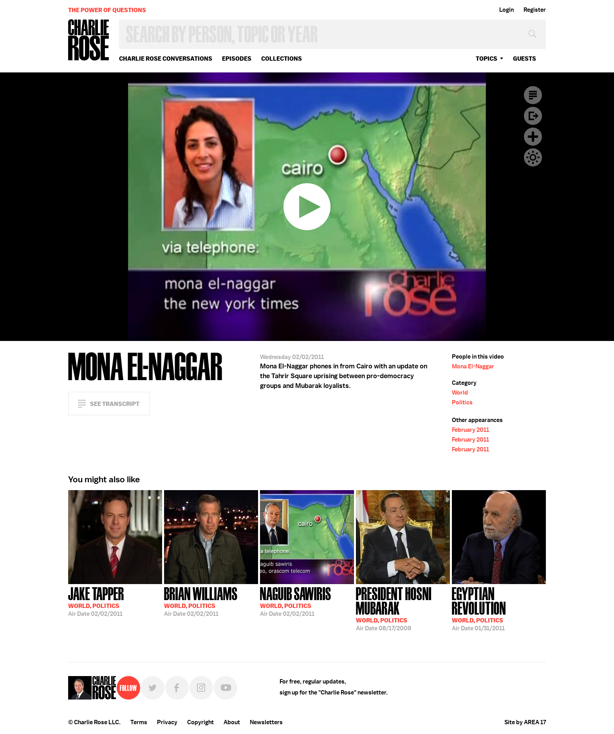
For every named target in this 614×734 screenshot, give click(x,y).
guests (524, 58)
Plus (533, 137)
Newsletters (266, 722)
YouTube (225, 688)
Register (535, 10)
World (460, 393)
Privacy (167, 722)
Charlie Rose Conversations (165, 58)
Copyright (200, 722)
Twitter (152, 688)
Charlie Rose (89, 40)
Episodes (236, 58)
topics (486, 58)
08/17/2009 (403, 608)
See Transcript (114, 404)
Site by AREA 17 (525, 722)
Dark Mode (533, 157)
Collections (281, 58)
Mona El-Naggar (473, 366)
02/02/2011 (96, 601)
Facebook (177, 688)
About (232, 722)
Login (506, 10)
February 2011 (470, 430)
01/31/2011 (499, 608)
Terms (138, 722)
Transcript (533, 95)
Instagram (201, 688)
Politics (462, 402)
